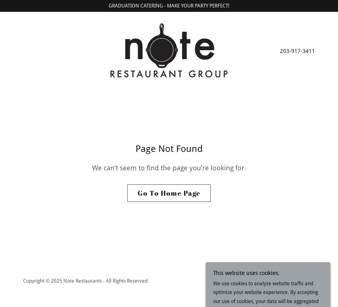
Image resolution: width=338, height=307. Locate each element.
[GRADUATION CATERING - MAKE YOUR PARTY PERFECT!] (169, 5)
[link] (168, 50)
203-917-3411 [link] (297, 51)
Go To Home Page (169, 192)
